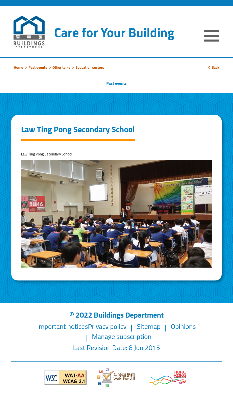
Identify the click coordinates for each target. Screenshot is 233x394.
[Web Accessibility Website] (116, 378)
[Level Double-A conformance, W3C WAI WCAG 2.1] (65, 378)
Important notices (62, 326)
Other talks (61, 67)
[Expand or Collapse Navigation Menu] (211, 36)
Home (18, 67)
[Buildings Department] (29, 32)
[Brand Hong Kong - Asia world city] (167, 377)
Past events (37, 67)
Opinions (183, 326)
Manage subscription (121, 336)
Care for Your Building (114, 32)
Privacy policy (107, 326)
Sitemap (148, 326)
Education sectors (89, 67)
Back (213, 67)
